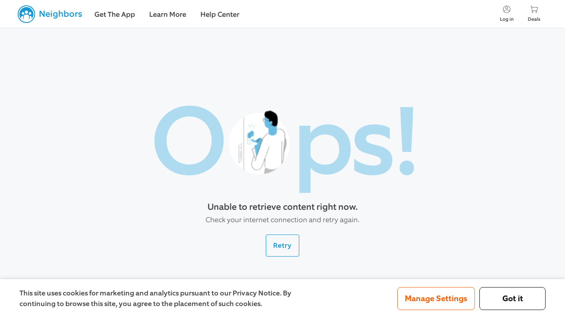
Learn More (167, 14)
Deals (534, 14)
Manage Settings (436, 298)
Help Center (219, 14)
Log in (506, 14)
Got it (512, 298)
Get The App (114, 14)
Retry (282, 245)
